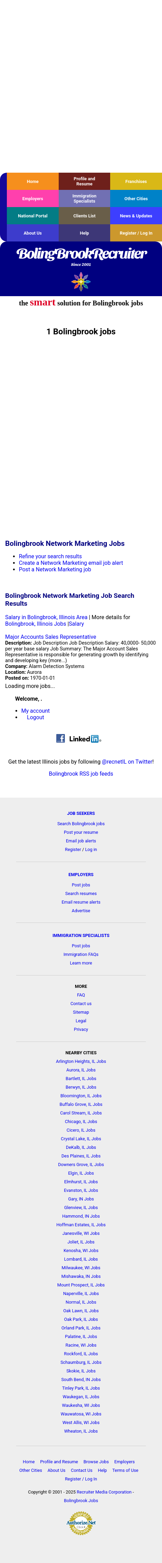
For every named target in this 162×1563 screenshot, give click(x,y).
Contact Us (82, 1470)
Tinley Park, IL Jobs (81, 1388)
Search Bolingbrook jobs (81, 823)
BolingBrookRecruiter (81, 257)
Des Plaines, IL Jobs (81, 1155)
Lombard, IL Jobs (81, 1259)
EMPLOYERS (81, 874)
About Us (33, 233)
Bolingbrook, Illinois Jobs (35, 624)
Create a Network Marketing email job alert (71, 563)
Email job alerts (81, 840)
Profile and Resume (84, 181)
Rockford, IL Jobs (81, 1353)
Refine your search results (50, 556)
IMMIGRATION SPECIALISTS (81, 935)
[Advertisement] (81, 86)
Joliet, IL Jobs (81, 1241)
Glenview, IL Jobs (81, 1207)
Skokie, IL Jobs (80, 1370)
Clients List (84, 215)
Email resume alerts (81, 902)
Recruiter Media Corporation (104, 1492)
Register (73, 849)
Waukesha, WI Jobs (81, 1405)
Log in (91, 849)
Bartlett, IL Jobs (81, 1078)
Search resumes (81, 893)
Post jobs (81, 884)
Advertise (81, 910)
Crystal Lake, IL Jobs (81, 1138)
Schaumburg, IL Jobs (81, 1362)
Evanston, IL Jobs (81, 1190)
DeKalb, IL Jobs (81, 1147)
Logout (35, 717)
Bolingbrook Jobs (81, 1500)
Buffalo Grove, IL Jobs (81, 1104)
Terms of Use (125, 1470)
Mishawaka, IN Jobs (81, 1276)
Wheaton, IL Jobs (81, 1431)
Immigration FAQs (81, 954)
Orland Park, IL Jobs (81, 1327)
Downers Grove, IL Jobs (81, 1164)
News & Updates (136, 215)
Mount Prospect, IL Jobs (81, 1284)
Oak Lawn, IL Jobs (81, 1310)
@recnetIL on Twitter (127, 761)
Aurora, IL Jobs (80, 1069)
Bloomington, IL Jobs (81, 1095)
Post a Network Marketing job (55, 569)
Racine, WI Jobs (81, 1345)
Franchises (136, 181)
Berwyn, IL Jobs (81, 1087)
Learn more (81, 963)
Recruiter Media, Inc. (81, 281)
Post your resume (81, 832)
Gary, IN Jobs (81, 1198)
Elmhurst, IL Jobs (81, 1181)
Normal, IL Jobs (81, 1302)
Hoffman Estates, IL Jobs (81, 1224)
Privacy (81, 1029)
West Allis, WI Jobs (81, 1422)
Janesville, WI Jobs (81, 1233)
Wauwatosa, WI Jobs (81, 1413)
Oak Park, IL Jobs (81, 1319)
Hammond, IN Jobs (81, 1216)
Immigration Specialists (84, 198)
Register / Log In (136, 233)
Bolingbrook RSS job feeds (81, 773)
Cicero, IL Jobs (81, 1130)
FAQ (81, 995)
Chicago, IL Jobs (81, 1121)
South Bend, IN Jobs (81, 1379)
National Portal (32, 215)
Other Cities (136, 198)
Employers (32, 198)
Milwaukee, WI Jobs (81, 1267)
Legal (81, 1020)
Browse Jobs (96, 1461)
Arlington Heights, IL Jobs (81, 1061)
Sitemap (81, 1012)
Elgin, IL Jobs (81, 1173)
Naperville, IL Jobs (81, 1293)
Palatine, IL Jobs (81, 1336)
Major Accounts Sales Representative (50, 637)
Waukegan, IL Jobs (81, 1396)
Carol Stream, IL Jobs (81, 1112)
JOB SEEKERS (81, 813)
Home (32, 181)
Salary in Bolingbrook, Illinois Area (46, 617)
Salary (76, 624)
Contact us (81, 1003)
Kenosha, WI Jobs (80, 1250)
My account (35, 711)
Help (84, 233)
